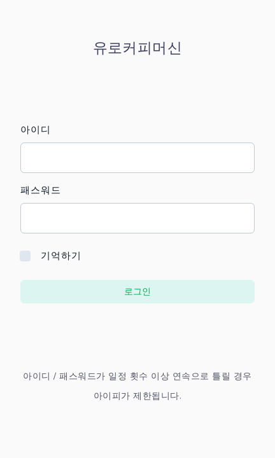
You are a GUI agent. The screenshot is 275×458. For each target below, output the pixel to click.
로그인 (137, 292)
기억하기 (61, 255)
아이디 (35, 129)
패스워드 (40, 190)
